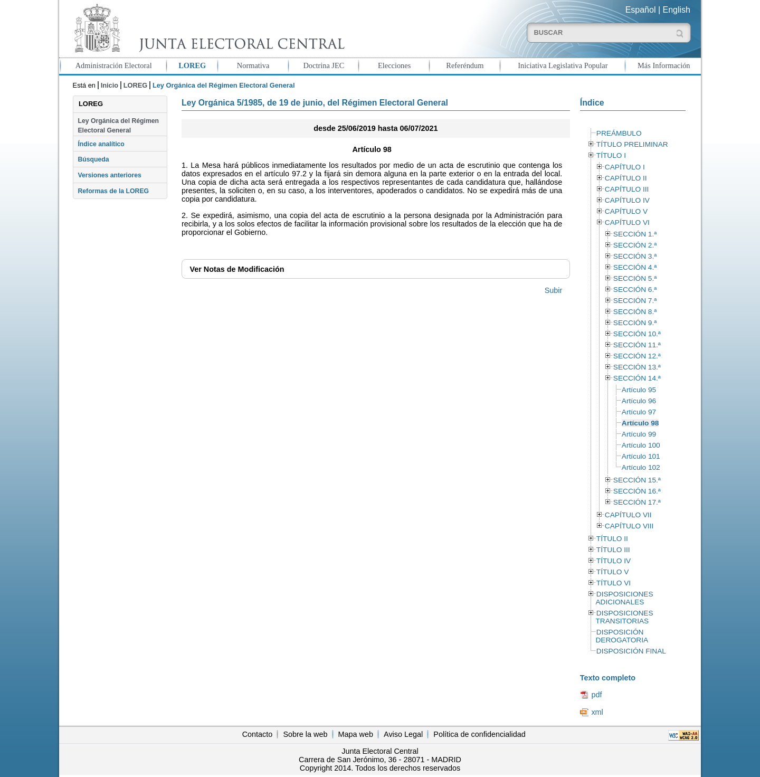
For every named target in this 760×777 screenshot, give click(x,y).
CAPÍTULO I (625, 167)
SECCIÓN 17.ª (637, 502)
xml (597, 712)
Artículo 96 (639, 401)
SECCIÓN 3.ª (635, 256)
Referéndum (464, 65)
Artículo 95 (639, 390)
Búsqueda (93, 159)
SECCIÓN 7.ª (635, 301)
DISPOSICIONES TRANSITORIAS (624, 617)
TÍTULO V (612, 572)
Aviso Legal (403, 734)
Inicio (109, 85)
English (676, 9)
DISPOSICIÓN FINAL (631, 651)
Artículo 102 (641, 467)
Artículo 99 (639, 434)
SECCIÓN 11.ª (637, 345)
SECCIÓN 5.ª (635, 278)
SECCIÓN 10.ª (637, 334)
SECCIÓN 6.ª (635, 289)
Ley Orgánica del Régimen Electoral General (118, 125)
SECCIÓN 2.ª (635, 245)
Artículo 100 (641, 445)
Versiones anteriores (109, 175)
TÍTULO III (613, 550)
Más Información (664, 65)
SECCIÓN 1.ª (635, 234)
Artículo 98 (640, 423)
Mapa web (355, 734)
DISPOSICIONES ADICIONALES (624, 598)
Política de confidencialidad (479, 734)
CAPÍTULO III (627, 189)
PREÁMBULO (619, 133)
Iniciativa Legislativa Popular (562, 65)
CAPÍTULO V (626, 211)
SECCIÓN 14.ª (637, 378)
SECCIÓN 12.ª (637, 356)
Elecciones (394, 65)
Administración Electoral (113, 65)
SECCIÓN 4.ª (635, 267)
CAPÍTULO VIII (629, 526)
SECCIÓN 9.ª (635, 323)
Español (640, 9)
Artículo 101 (641, 456)
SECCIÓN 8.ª (635, 312)
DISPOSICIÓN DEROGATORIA (621, 636)
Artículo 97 (639, 412)
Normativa (253, 65)
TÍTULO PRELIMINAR (632, 144)
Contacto (257, 734)
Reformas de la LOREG (113, 191)
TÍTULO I (611, 155)
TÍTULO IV (613, 561)
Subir (554, 290)
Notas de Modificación (236, 269)
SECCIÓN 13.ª (637, 367)
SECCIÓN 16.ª (637, 491)
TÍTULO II (612, 539)
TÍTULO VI (613, 583)
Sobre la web (305, 734)
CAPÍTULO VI (627, 222)
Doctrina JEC (323, 65)
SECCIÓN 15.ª (637, 480)
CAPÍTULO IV (627, 200)
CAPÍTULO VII (628, 515)
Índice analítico (101, 144)
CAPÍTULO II (626, 178)
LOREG (192, 65)
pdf (596, 694)
